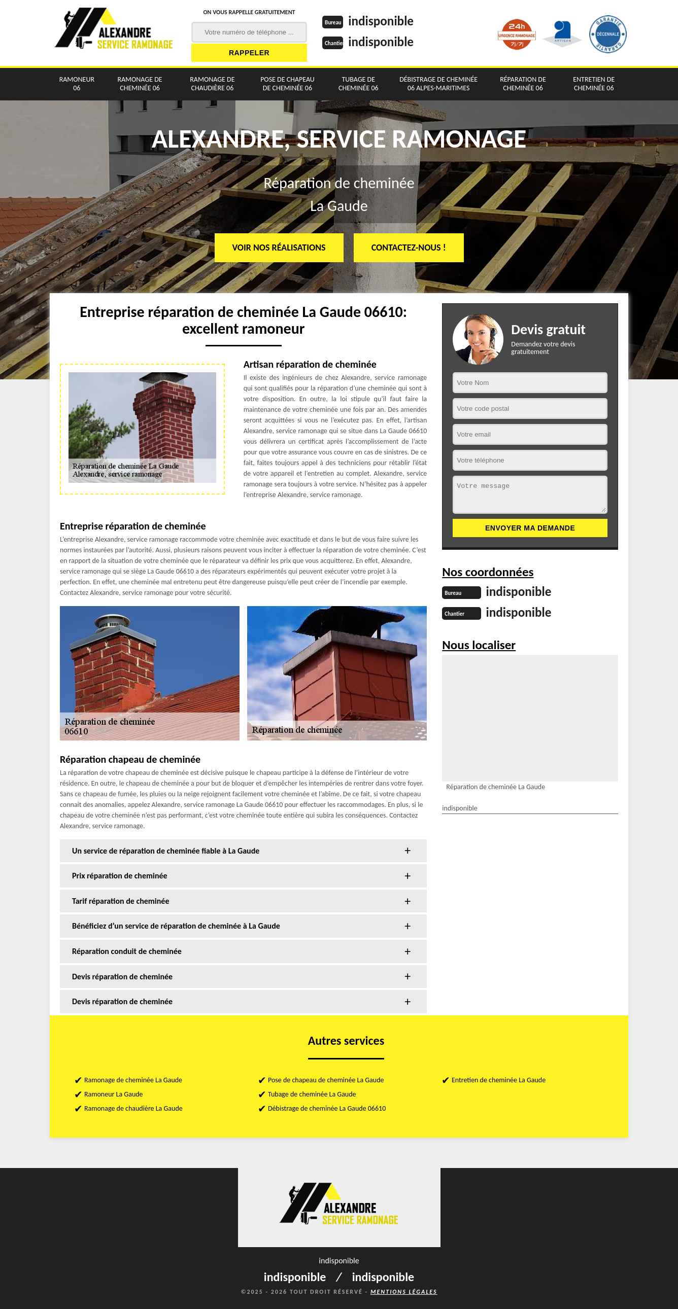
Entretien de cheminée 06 (594, 83)
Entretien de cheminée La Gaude (499, 1080)
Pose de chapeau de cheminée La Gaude (326, 1080)
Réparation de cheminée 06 (523, 83)
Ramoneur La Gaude (113, 1094)
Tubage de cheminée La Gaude (312, 1094)
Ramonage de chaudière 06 (212, 83)
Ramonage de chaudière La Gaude (133, 1108)
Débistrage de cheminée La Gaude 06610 (327, 1108)
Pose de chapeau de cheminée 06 (287, 83)
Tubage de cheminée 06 (358, 83)
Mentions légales (403, 1291)
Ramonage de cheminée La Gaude (133, 1080)
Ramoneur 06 (76, 83)
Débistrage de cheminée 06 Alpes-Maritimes (438, 83)
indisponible (382, 21)
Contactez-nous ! (408, 247)
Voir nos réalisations (279, 247)
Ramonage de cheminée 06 (139, 83)
